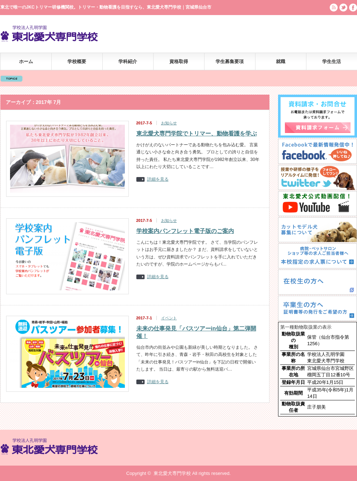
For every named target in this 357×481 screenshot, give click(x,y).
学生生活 (331, 61)
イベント (169, 318)
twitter (343, 7)
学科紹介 (127, 61)
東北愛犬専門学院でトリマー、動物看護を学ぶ (196, 133)
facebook (353, 7)
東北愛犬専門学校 (172, 473)
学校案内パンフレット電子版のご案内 (185, 231)
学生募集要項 (230, 61)
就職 (280, 61)
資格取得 (178, 61)
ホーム (26, 61)
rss (334, 7)
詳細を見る (158, 179)
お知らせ (169, 123)
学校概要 (76, 61)
